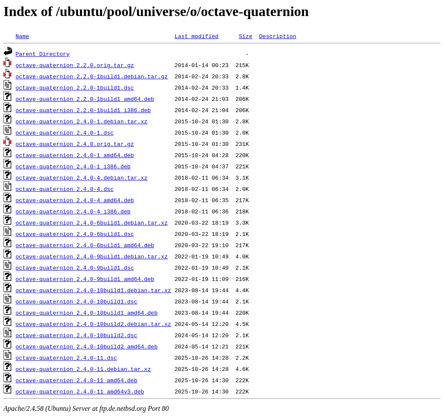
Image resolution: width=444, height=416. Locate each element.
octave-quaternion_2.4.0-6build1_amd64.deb (85, 245)
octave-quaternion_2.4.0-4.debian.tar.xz (81, 177)
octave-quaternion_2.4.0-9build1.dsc (75, 267)
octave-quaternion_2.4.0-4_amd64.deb (75, 200)
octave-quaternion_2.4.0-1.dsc (65, 132)
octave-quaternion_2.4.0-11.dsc (66, 357)
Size (245, 36)
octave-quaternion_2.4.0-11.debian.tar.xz (83, 369)
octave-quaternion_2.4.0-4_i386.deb (73, 211)
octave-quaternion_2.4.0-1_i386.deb (73, 166)
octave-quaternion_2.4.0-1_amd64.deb (75, 155)
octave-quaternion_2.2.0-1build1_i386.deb (83, 110)
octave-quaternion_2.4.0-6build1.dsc (75, 234)
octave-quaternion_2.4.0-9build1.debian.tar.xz (92, 256)
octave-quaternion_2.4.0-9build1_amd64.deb (85, 279)
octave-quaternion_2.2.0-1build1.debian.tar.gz (92, 76)
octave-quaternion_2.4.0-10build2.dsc (76, 335)
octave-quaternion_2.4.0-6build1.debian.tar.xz (92, 222)
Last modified (196, 36)
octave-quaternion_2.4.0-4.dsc (65, 189)
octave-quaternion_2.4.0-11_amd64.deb (76, 380)
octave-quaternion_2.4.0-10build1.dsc (76, 301)
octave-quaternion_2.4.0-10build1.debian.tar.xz (93, 290)
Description (277, 36)
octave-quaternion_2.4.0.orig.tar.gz (75, 144)
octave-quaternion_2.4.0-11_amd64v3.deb (80, 391)
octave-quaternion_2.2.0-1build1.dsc (75, 87)
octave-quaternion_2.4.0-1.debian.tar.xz (81, 121)
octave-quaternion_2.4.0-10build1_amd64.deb (87, 312)
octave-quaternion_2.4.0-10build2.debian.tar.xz (93, 324)
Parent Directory (43, 54)
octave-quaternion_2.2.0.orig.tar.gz (75, 65)
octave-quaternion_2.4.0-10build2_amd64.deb (87, 346)
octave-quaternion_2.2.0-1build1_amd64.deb (85, 99)
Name (22, 36)
